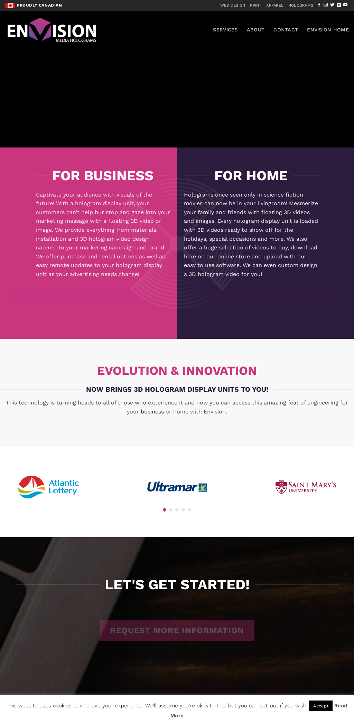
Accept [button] (320, 705)
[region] (177, 73)
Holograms (300, 5)
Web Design (232, 5)
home (180, 411)
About (255, 29)
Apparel (274, 5)
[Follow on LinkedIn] (339, 5)
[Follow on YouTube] (345, 5)
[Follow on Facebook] (319, 5)
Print (255, 5)
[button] (164, 510)
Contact (285, 29)
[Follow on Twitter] (332, 5)
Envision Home (328, 29)
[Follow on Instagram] (326, 5)
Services (225, 29)
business (152, 411)
